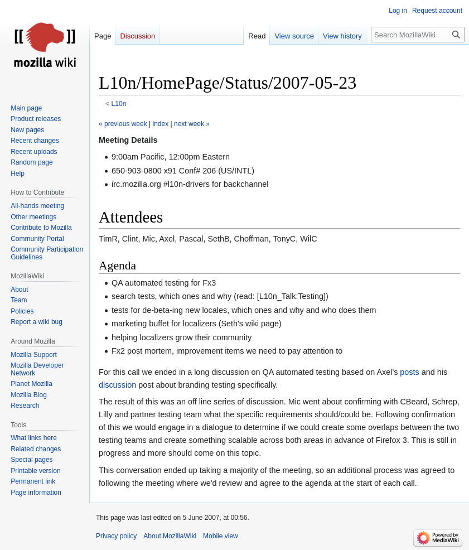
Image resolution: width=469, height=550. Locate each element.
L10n (119, 104)
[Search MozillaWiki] (418, 34)
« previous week (123, 124)
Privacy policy (116, 536)
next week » (192, 124)
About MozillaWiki (169, 536)
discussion (117, 384)
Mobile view (220, 536)
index (161, 124)
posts (409, 372)
